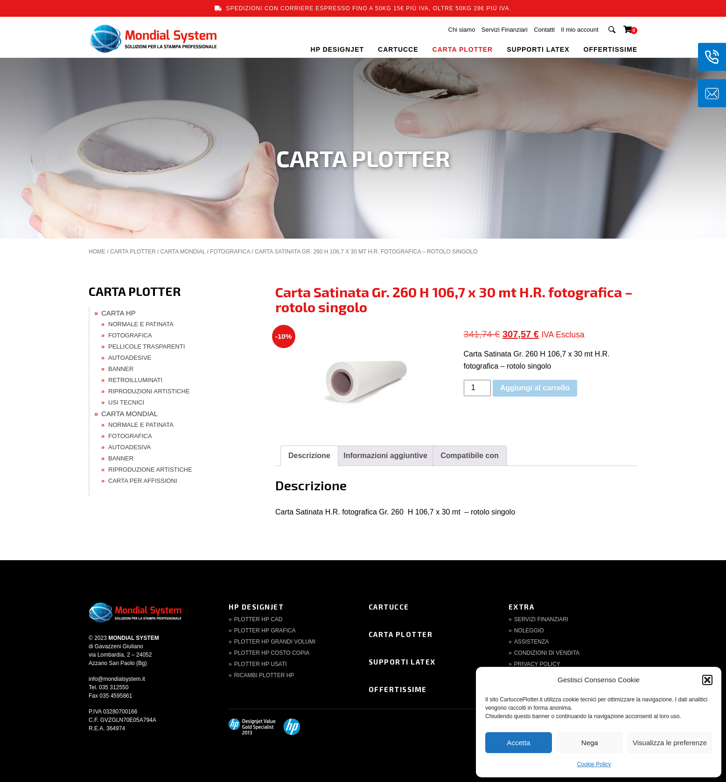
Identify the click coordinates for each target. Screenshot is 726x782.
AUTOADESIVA (129, 447)
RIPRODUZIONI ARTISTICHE (149, 391)
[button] (707, 680)
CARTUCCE (398, 49)
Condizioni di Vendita (546, 653)
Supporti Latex (402, 662)
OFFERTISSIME (610, 49)
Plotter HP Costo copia (272, 653)
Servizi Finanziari (505, 29)
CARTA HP (118, 313)
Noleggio (529, 630)
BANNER (120, 368)
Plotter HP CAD (258, 619)
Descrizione (309, 456)
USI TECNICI (126, 402)
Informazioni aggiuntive (385, 456)
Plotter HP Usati (260, 664)
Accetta (518, 743)
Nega (589, 743)
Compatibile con (469, 456)
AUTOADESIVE (129, 357)
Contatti (544, 29)
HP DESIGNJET (337, 49)
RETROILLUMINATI (135, 380)
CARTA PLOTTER (463, 49)
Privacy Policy (537, 664)
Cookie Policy (594, 764)
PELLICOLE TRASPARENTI (146, 346)
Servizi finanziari (541, 619)
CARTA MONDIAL (183, 251)
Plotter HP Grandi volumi (274, 641)
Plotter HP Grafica (265, 630)
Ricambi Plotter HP (264, 675)
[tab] (309, 456)
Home (97, 251)
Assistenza (531, 641)
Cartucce (389, 607)
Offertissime (398, 689)
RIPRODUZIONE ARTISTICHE (150, 469)
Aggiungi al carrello (535, 388)
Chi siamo (461, 29)
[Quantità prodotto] (477, 388)
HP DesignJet (256, 607)
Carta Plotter (401, 634)
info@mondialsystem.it (117, 679)
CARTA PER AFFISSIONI (142, 480)
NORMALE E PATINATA (141, 324)
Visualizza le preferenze (670, 743)
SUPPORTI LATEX (538, 49)
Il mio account (579, 29)
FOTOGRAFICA (230, 251)
